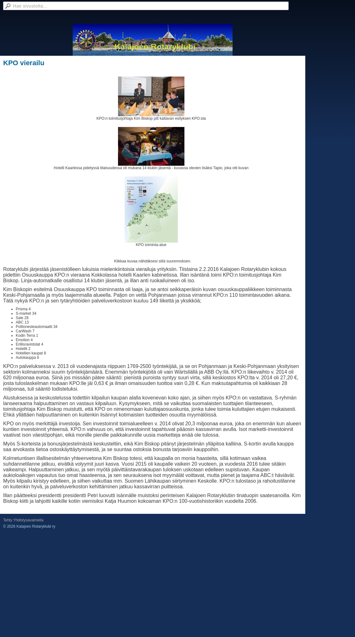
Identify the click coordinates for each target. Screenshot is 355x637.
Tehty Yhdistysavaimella (23, 520)
